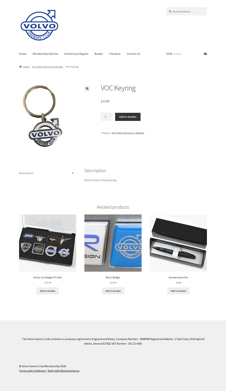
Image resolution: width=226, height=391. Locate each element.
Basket (98, 53)
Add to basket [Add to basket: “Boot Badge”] (113, 290)
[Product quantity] (107, 117)
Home (22, 53)
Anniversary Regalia (76, 53)
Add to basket (127, 116)
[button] (87, 88)
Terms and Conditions (32, 370)
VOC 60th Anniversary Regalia (47, 66)
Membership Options (45, 53)
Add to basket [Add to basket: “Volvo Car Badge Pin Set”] (47, 290)
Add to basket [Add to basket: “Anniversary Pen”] (178, 290)
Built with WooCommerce (63, 370)
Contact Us (133, 53)
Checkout (115, 53)
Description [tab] (26, 173)
